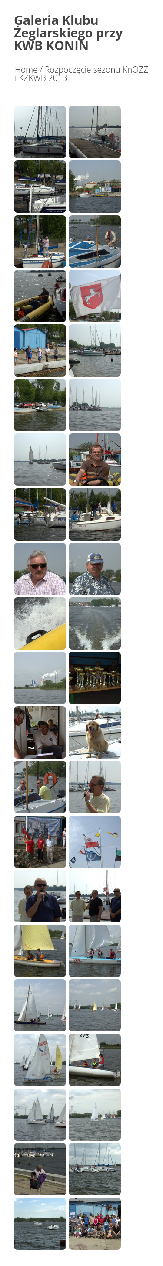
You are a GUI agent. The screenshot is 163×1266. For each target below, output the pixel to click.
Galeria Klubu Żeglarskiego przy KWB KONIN (68, 32)
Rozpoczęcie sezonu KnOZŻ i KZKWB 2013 (81, 74)
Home (26, 69)
